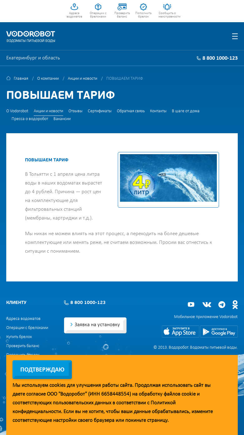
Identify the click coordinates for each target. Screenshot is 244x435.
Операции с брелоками (98, 15)
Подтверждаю (42, 370)
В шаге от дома (186, 111)
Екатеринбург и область (33, 58)
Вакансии (62, 119)
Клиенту (16, 303)
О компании (48, 78)
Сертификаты (100, 111)
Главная (21, 78)
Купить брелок (19, 337)
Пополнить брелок (143, 15)
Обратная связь (131, 111)
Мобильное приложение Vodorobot (206, 317)
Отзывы (75, 111)
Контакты (158, 111)
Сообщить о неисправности (167, 15)
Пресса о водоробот (30, 119)
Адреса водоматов (74, 15)
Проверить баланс (122, 15)
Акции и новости (82, 78)
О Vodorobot (17, 111)
